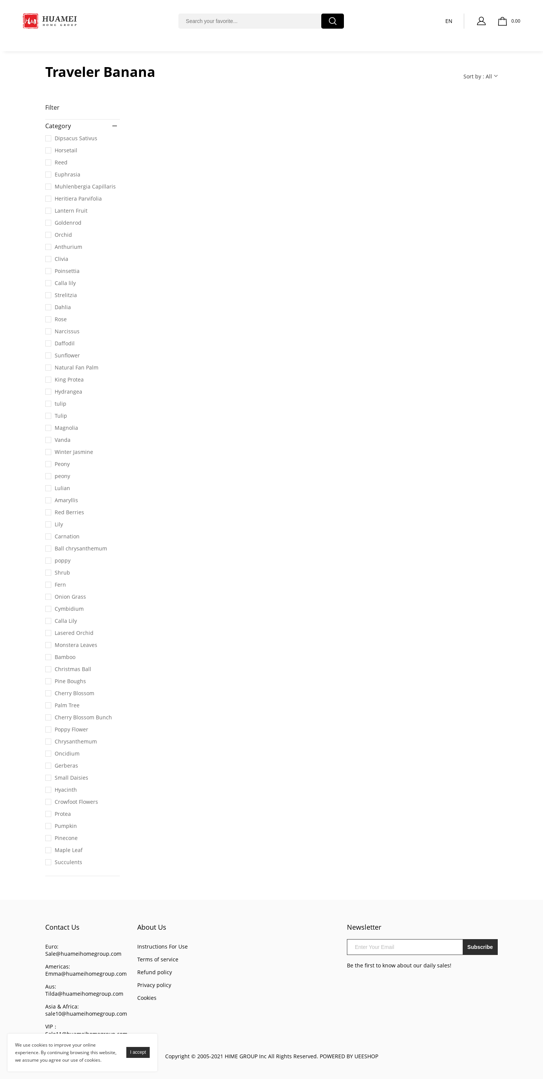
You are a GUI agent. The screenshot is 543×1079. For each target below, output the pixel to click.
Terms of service (157, 959)
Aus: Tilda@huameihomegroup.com (84, 990)
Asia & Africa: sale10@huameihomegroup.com (86, 1010)
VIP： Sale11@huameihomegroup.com (86, 1030)
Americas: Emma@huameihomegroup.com (86, 970)
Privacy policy (154, 985)
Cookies (146, 997)
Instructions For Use (162, 946)
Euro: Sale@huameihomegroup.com (83, 950)
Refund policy (154, 972)
